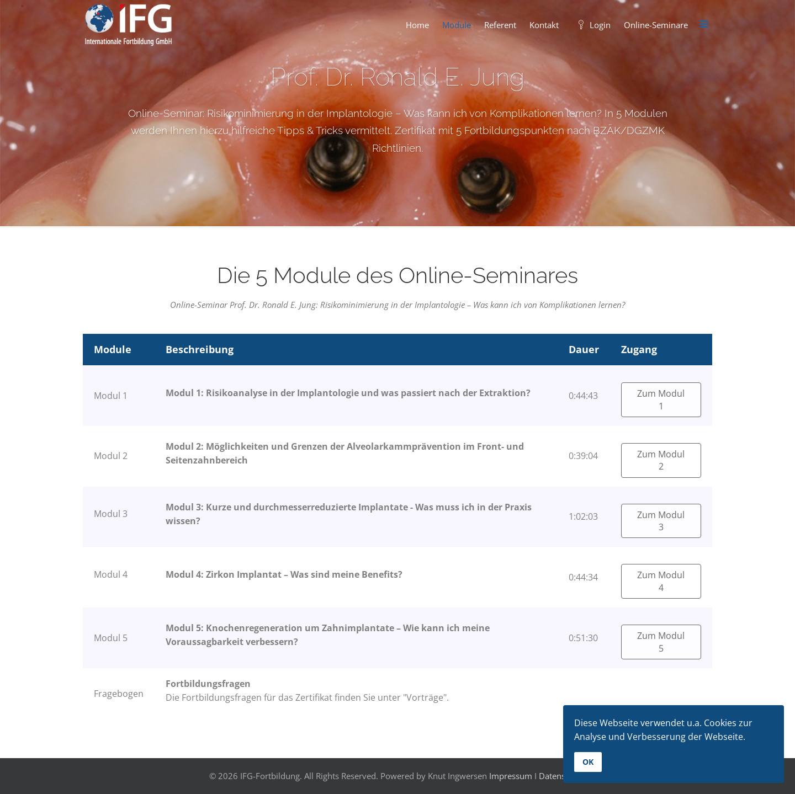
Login (591, 24)
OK (587, 761)
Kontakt (544, 24)
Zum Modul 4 (661, 581)
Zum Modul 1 (661, 399)
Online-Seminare (656, 24)
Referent (500, 24)
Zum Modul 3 (661, 521)
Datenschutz (562, 775)
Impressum (510, 775)
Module (456, 24)
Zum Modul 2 (661, 460)
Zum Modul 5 (661, 642)
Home (417, 24)
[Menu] (703, 25)
